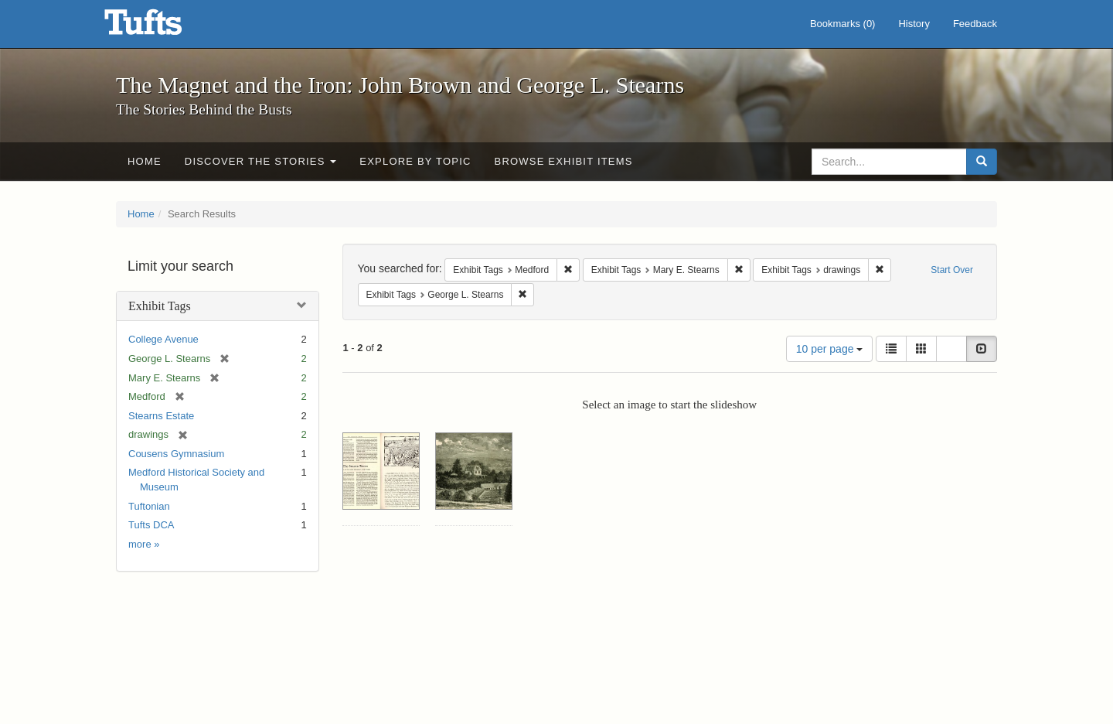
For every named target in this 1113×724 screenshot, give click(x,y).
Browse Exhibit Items (564, 161)
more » (143, 544)
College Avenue (163, 339)
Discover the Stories (261, 161)
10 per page (829, 349)
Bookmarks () (843, 23)
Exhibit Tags (159, 305)
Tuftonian (149, 506)
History (913, 23)
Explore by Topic (415, 161)
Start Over (952, 270)
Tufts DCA (151, 525)
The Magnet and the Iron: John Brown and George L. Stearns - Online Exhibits (162, 27)
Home (145, 161)
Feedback (975, 23)
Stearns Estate (161, 416)
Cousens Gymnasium (176, 453)
